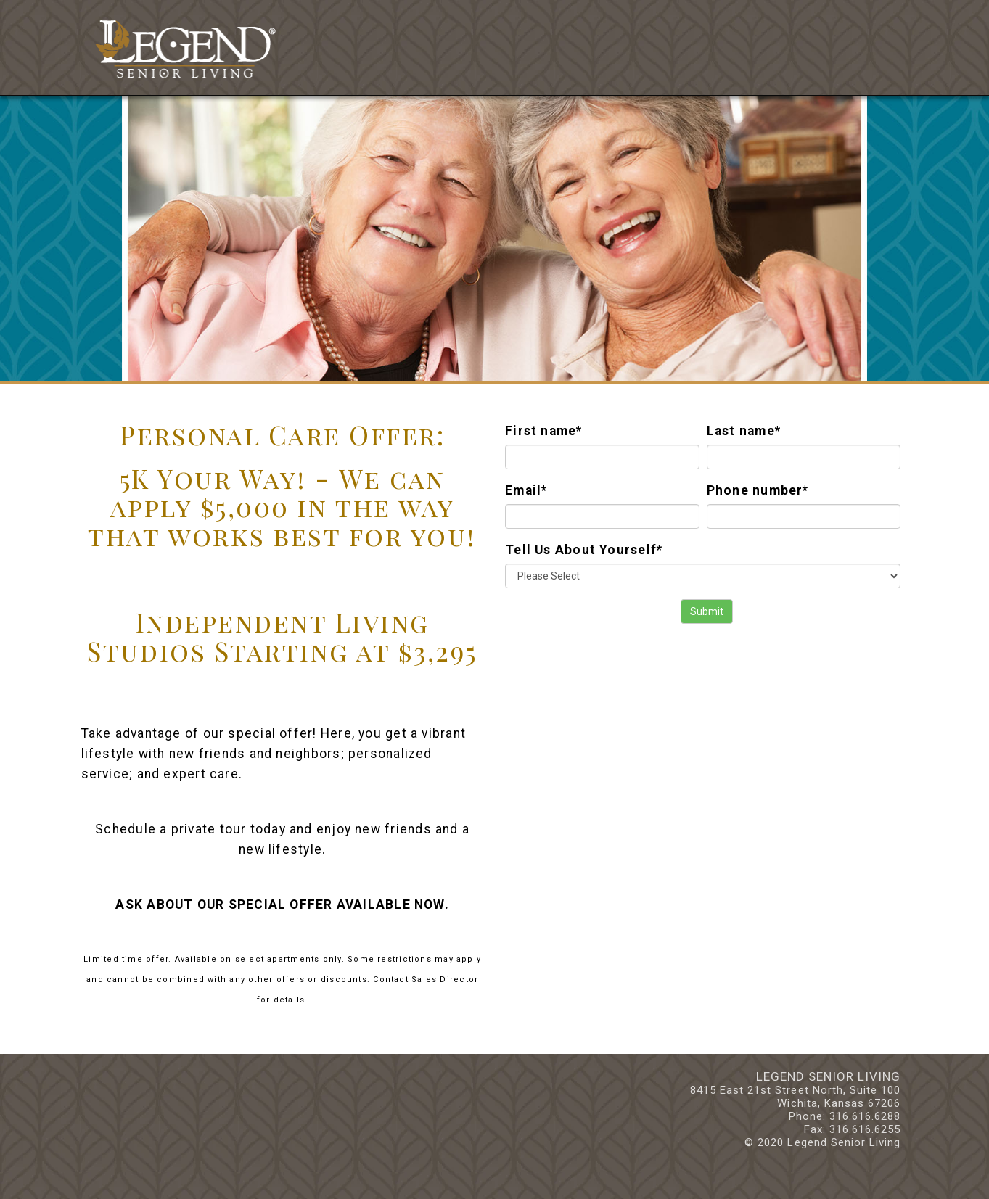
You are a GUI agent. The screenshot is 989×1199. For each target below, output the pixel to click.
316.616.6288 (865, 1116)
